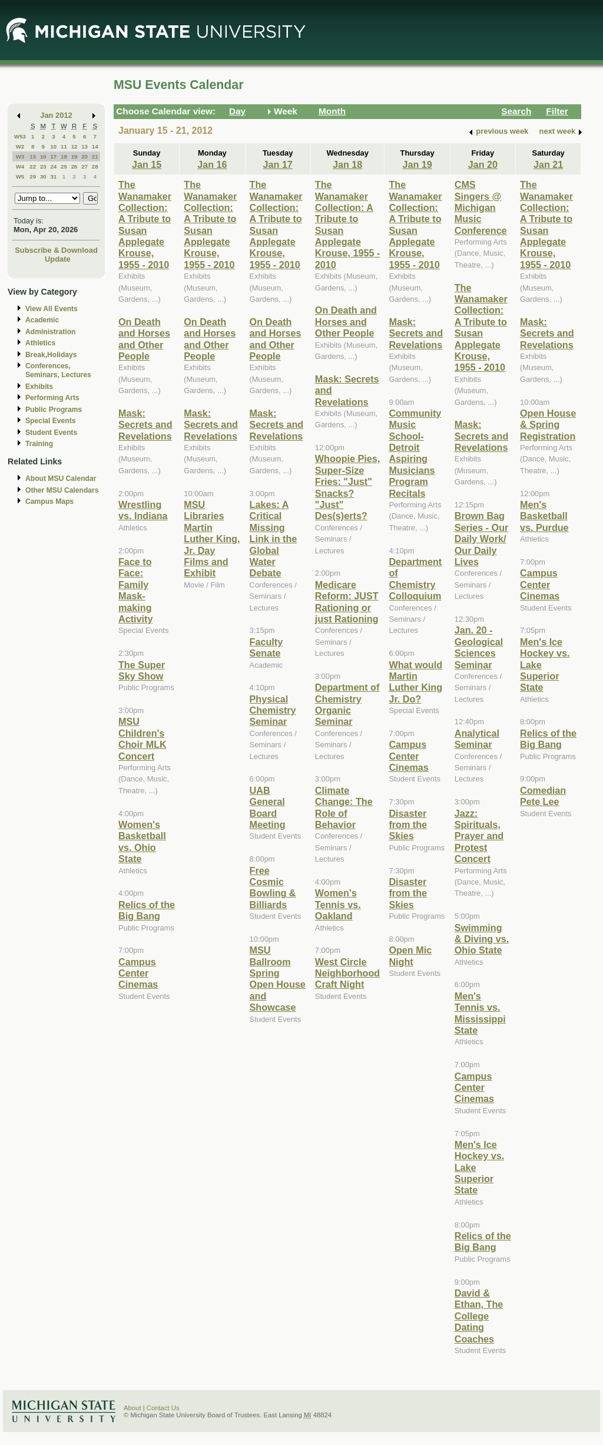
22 (32, 166)
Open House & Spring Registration (548, 424)
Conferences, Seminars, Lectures (58, 370)
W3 (20, 156)
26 (74, 166)
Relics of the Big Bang (146, 910)
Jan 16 (212, 164)
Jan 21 (548, 164)
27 (84, 166)
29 (32, 176)
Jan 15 (146, 164)
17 (53, 156)
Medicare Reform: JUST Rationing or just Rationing (347, 601)
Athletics (40, 343)
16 (43, 156)
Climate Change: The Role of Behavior (344, 807)
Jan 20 (483, 164)
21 (95, 156)
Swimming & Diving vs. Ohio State (482, 939)
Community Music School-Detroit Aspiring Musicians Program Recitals (415, 453)
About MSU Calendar (60, 478)
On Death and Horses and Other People (144, 338)
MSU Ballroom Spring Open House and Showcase (278, 978)
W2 (20, 146)
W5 (20, 176)
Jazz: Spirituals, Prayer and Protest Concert (479, 836)
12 (74, 146)
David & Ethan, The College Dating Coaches (479, 1316)
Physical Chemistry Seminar (273, 710)
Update (58, 259)
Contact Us (163, 1407)
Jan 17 (278, 164)
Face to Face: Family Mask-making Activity (135, 590)
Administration (50, 332)
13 (84, 146)
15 (32, 156)
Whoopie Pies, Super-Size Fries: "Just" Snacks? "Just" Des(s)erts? (347, 487)
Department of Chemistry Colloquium (415, 578)
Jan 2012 (56, 115)
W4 (20, 166)
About (132, 1407)
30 (43, 176)
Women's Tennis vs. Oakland (338, 904)
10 (53, 146)
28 (95, 166)
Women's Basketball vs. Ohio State (142, 841)
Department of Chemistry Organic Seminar (347, 704)
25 (64, 166)
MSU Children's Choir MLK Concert (142, 738)
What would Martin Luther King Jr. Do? (415, 681)
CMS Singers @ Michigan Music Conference (481, 207)
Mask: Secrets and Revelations (145, 424)
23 (43, 166)
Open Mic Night (410, 955)
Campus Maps (49, 501)
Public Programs (53, 409)
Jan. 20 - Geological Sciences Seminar (479, 647)
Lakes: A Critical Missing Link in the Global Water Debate (273, 538)
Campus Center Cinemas (138, 973)
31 (53, 176)
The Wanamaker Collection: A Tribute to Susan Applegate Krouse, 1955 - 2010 (144, 224)
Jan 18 (347, 164)
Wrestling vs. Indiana (143, 510)
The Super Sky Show (141, 670)
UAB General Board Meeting (268, 807)
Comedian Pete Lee (543, 796)
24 (53, 166)
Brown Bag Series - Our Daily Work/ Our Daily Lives (482, 538)
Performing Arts (52, 398)
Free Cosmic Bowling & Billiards (273, 887)
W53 (20, 136)
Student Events (51, 432)
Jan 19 (417, 164)
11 (64, 146)
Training (39, 444)
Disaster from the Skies (408, 825)
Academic (42, 320)
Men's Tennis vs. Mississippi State (480, 1013)
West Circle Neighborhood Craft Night (347, 973)
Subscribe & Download (56, 250)
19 (74, 156)
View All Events (51, 309)
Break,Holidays (51, 355)
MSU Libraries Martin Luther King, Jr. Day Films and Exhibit (212, 538)
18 (64, 156)
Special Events (50, 421)
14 (95, 146)
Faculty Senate (266, 647)
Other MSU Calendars (62, 490)
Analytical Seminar (477, 739)
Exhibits (39, 386)
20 (84, 156)
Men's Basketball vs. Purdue (544, 516)
